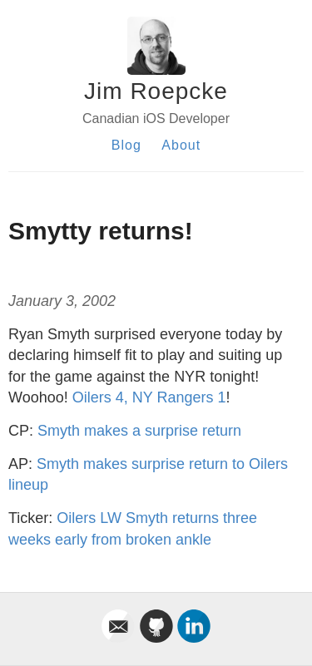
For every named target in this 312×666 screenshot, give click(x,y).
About (181, 145)
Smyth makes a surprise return (139, 430)
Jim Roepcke (156, 91)
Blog (126, 145)
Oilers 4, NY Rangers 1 (149, 397)
